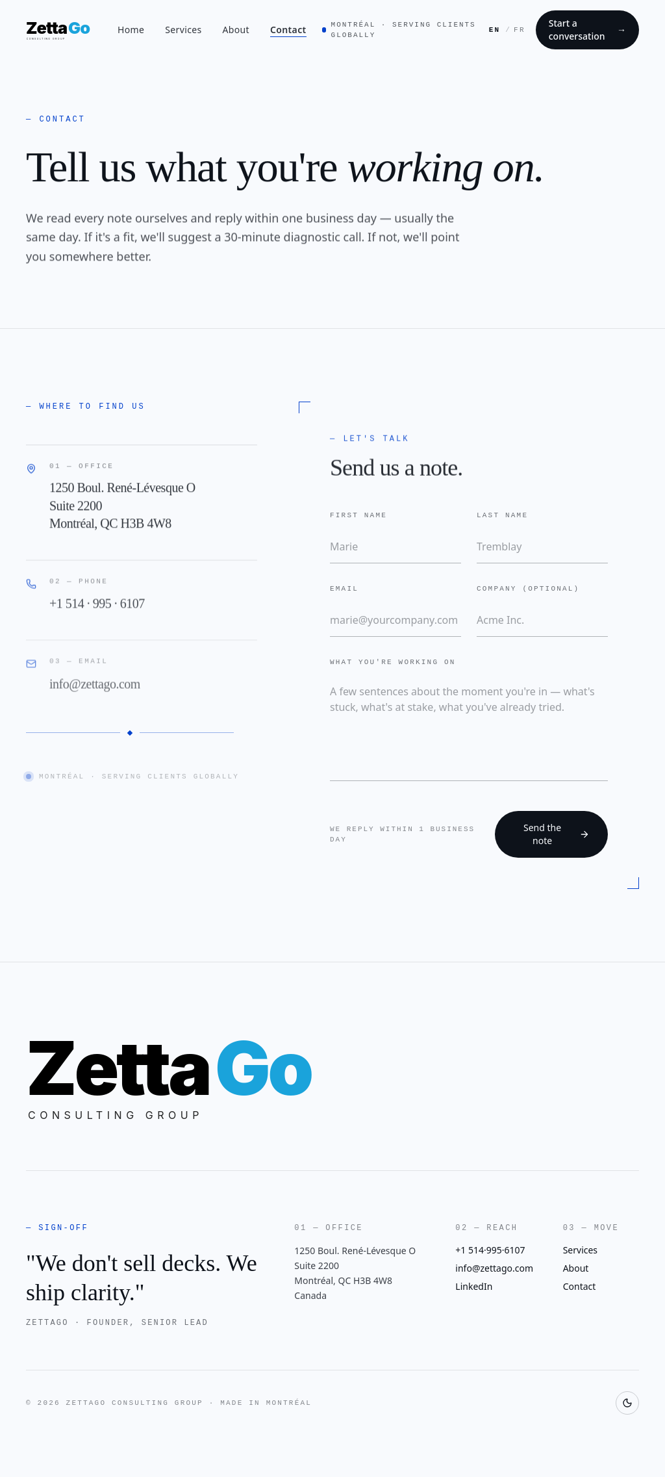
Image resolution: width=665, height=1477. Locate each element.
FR (519, 29)
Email (344, 588)
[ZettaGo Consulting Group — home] (64, 30)
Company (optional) (528, 588)
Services (183, 29)
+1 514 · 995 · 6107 (97, 608)
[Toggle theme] (627, 1403)
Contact (288, 29)
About (236, 29)
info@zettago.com (94, 689)
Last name (502, 514)
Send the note (556, 834)
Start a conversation (587, 29)
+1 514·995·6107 (490, 1250)
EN (495, 29)
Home (131, 29)
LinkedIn (473, 1286)
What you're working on (393, 661)
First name (358, 514)
